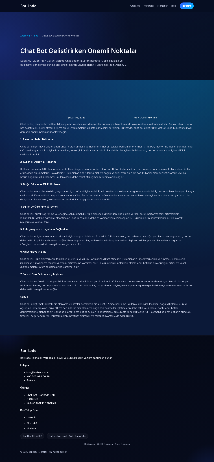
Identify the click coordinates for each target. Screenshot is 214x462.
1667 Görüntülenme (121, 117)
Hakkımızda (90, 444)
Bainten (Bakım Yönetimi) (41, 402)
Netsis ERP (32, 398)
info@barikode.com (37, 372)
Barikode (29, 351)
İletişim (187, 5)
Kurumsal (149, 5)
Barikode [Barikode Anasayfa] (29, 6)
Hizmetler (162, 5)
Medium (31, 428)
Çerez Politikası (122, 444)
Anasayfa (135, 5)
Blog (173, 5)
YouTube (31, 422)
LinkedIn (31, 417)
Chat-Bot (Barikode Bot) (40, 394)
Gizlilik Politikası (105, 444)
